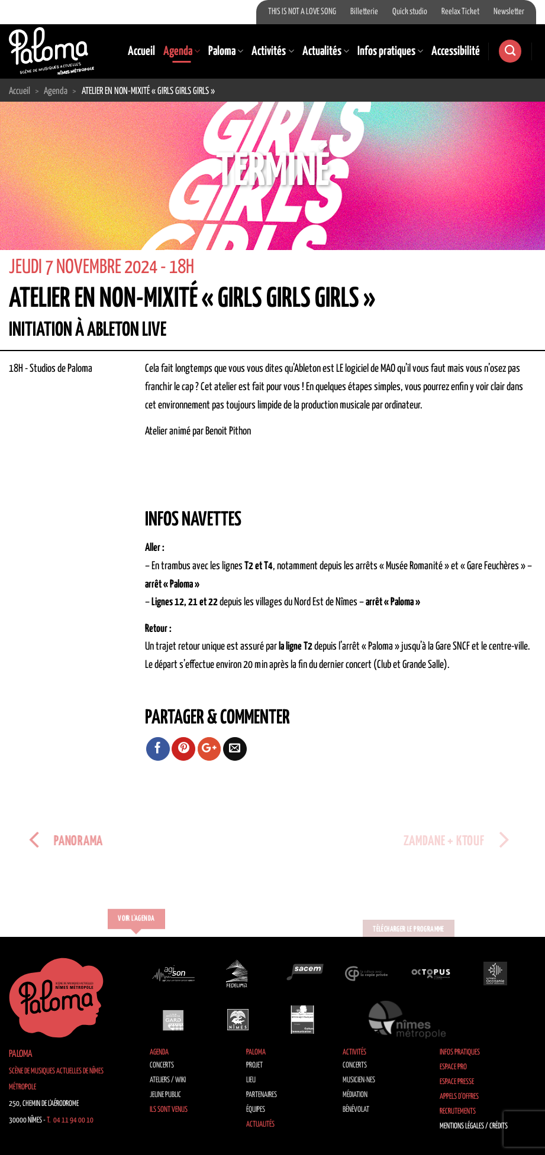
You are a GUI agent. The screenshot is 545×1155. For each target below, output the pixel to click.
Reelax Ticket (460, 12)
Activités (272, 51)
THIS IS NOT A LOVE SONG (302, 12)
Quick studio (409, 12)
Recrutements (458, 1111)
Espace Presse (457, 1082)
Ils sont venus (169, 1110)
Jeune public (165, 1095)
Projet (254, 1065)
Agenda (181, 51)
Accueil (141, 51)
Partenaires (261, 1095)
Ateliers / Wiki (168, 1080)
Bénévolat (356, 1110)
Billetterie (364, 12)
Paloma (225, 51)
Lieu (251, 1080)
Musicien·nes (359, 1080)
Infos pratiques (390, 51)
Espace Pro (453, 1067)
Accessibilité (455, 51)
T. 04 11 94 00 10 (70, 1120)
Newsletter (509, 12)
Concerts (162, 1065)
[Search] (510, 51)
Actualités (325, 51)
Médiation (355, 1095)
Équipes (255, 1110)
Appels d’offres (459, 1097)
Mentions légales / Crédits (474, 1126)
